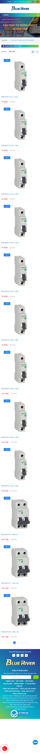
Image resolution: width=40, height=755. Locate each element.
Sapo (24, 709)
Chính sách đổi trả (28, 691)
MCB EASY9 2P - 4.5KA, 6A (9, 534)
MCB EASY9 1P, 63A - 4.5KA (9, 486)
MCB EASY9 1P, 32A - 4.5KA (9, 340)
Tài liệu (9, 2)
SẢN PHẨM (29, 681)
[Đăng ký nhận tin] (36, 677)
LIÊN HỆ (19, 686)
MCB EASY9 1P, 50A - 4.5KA (9, 437)
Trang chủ (4, 40)
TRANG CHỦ (10, 681)
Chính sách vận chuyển (28, 688)
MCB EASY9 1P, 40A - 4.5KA (9, 388)
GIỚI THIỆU (19, 681)
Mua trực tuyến (24, 2)
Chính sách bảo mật (19, 693)
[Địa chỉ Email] (16, 677)
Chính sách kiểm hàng (12, 691)
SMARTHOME (19, 684)
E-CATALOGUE (30, 684)
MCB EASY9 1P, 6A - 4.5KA (9, 97)
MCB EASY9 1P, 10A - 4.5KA (9, 145)
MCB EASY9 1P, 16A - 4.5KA (9, 194)
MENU (5, 15)
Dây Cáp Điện (7, 684)
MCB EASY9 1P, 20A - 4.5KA (9, 242)
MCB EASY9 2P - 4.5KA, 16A (10, 632)
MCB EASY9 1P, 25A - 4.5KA (9, 291)
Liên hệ (16, 2)
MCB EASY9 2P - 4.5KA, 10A (10, 583)
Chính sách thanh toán (10, 688)
